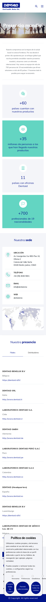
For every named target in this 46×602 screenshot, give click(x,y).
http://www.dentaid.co (12, 477)
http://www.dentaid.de (12, 438)
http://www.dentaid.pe (12, 457)
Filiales (12, 353)
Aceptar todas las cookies (10, 588)
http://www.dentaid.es (12, 496)
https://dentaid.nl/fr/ (11, 380)
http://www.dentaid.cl (12, 419)
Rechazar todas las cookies (35, 587)
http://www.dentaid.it (12, 399)
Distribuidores (33, 353)
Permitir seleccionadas (22, 588)
